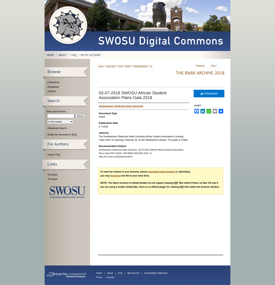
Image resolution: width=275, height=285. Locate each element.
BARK (128, 66)
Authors (51, 91)
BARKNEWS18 (140, 66)
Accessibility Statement (155, 273)
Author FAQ (53, 154)
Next (213, 65)
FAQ (120, 273)
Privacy (99, 277)
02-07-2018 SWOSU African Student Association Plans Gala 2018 (133, 95)
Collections (53, 82)
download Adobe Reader (161, 171)
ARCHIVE (111, 66)
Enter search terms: (56, 111)
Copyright (110, 277)
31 (151, 66)
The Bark (52, 174)
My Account (133, 273)
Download (209, 93)
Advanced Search (57, 128)
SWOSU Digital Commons (160, 25)
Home (101, 66)
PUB (120, 66)
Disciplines (53, 86)
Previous (201, 65)
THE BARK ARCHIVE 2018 (200, 73)
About (110, 273)
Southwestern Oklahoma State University (67, 191)
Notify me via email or (62, 134)
